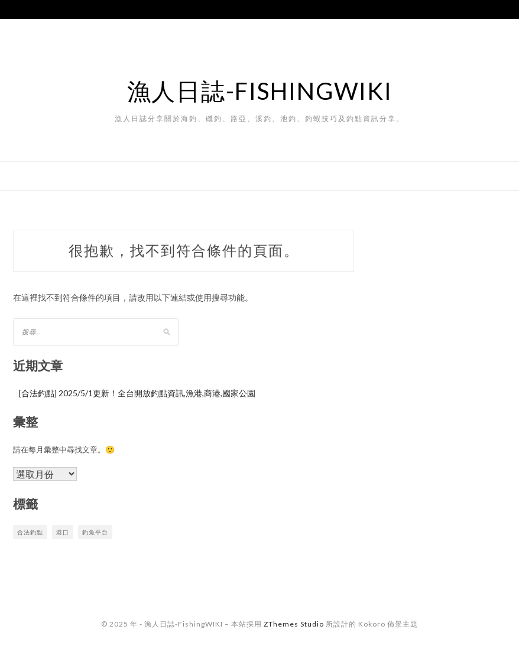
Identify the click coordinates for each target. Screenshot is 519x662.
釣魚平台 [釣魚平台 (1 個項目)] (95, 532)
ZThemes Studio (294, 623)
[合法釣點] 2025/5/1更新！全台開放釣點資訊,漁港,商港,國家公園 (137, 393)
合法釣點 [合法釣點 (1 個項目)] (30, 532)
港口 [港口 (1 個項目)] (62, 532)
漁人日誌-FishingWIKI (260, 91)
